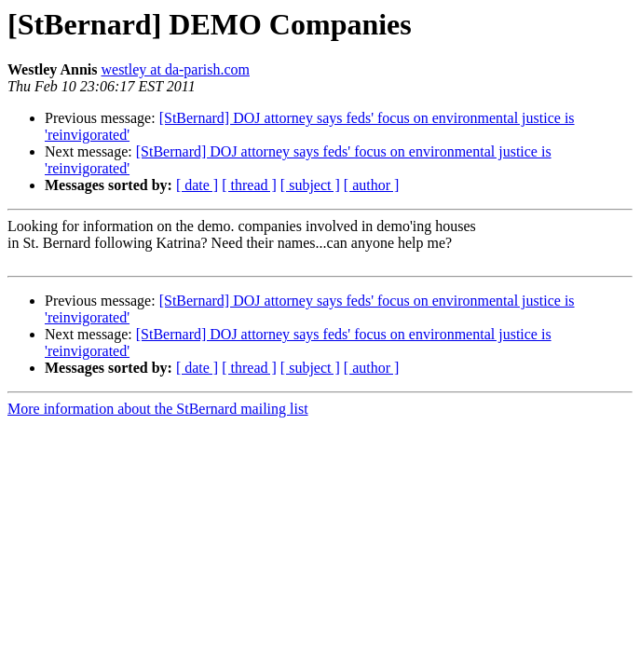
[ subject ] (310, 185)
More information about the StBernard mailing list (157, 409)
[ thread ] (249, 185)
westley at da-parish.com (175, 69)
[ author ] (372, 185)
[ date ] (197, 185)
